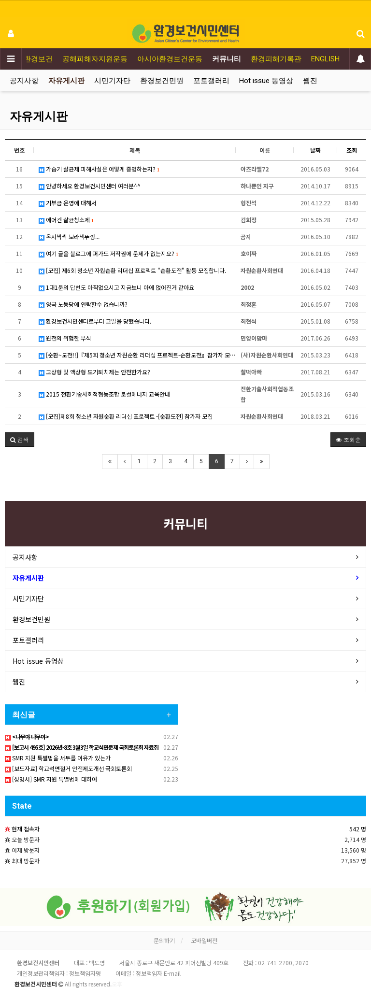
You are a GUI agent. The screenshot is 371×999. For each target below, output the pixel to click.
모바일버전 (204, 940)
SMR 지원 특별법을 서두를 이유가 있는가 (58, 758)
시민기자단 (112, 80)
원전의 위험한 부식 (65, 338)
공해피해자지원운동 (95, 59)
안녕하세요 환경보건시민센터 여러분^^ (90, 186)
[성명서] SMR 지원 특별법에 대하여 (51, 779)
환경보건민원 (162, 80)
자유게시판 (66, 80)
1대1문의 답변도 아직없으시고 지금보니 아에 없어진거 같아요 (116, 287)
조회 (351, 150)
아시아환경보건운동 (169, 59)
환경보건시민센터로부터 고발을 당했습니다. (95, 321)
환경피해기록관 (276, 59)
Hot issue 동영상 (266, 80)
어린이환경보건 (27, 59)
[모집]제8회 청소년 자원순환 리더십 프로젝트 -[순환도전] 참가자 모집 (126, 416)
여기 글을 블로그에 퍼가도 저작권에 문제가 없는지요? (108, 253)
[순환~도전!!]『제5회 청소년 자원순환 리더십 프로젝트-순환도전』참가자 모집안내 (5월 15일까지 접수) (137, 355)
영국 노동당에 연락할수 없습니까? (83, 304)
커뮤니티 (226, 59)
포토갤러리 (211, 80)
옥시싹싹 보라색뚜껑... (69, 236)
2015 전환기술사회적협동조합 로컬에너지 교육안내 (104, 394)
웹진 (310, 80)
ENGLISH (325, 59)
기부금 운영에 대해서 (68, 203)
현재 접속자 (26, 829)
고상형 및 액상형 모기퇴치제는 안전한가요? (94, 372)
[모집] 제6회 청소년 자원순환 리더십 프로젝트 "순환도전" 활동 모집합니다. (132, 270)
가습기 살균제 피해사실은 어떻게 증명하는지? (99, 169)
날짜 (315, 150)
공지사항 (24, 80)
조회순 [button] (348, 439)
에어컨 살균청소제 (66, 219)
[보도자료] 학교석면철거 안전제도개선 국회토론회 (68, 768)
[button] (19, 439)
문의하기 (164, 940)
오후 (117, 984)
